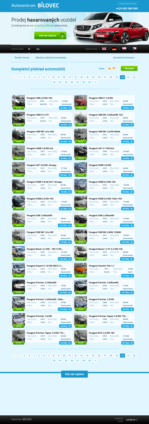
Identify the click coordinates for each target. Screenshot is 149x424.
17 (105, 77)
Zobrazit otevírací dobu (127, 3)
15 (93, 77)
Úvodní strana (22, 57)
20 (122, 77)
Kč (29, 49)
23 (54, 82)
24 (60, 82)
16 (99, 77)
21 (128, 77)
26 (72, 82)
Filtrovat (129, 68)
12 (75, 77)
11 (70, 77)
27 (78, 82)
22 (134, 77)
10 (64, 77)
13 (81, 77)
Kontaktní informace (123, 57)
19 (117, 77)
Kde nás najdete (47, 35)
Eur (38, 49)
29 (89, 82)
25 (66, 82)
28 (84, 82)
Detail (18, 108)
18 (111, 77)
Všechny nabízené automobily (50, 57)
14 (87, 77)
